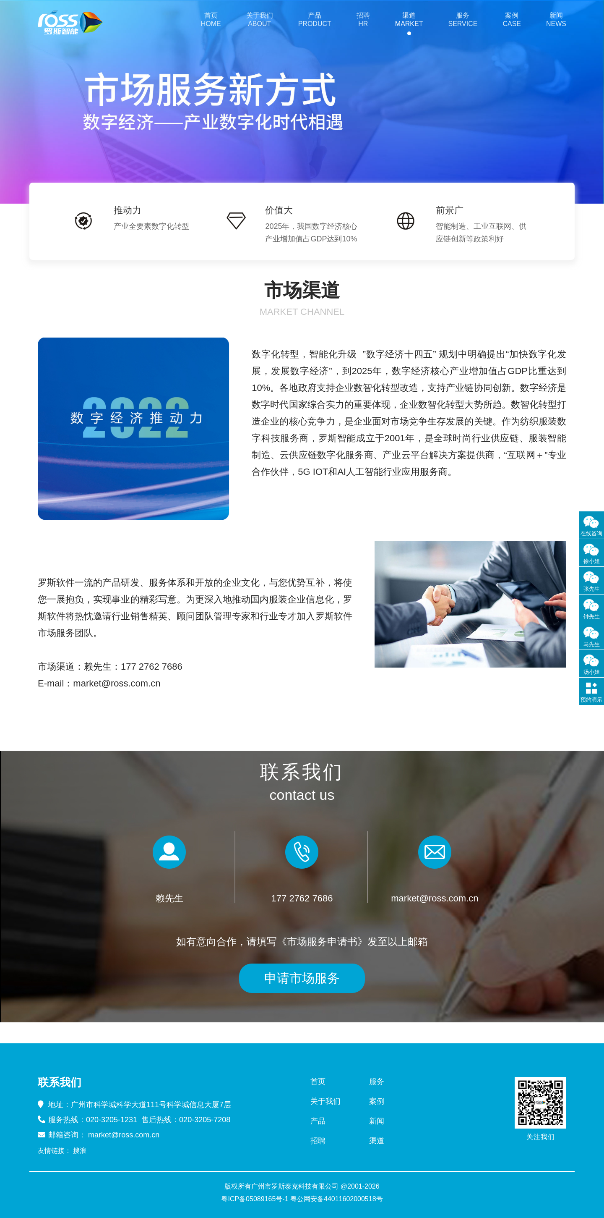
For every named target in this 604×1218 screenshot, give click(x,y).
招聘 (317, 1141)
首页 (317, 1081)
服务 (376, 1081)
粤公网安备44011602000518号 (336, 1198)
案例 (376, 1101)
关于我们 (325, 1101)
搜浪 (79, 1150)
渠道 (376, 1141)
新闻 (376, 1121)
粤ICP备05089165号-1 (254, 1198)
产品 (317, 1121)
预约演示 (591, 700)
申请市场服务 (302, 978)
